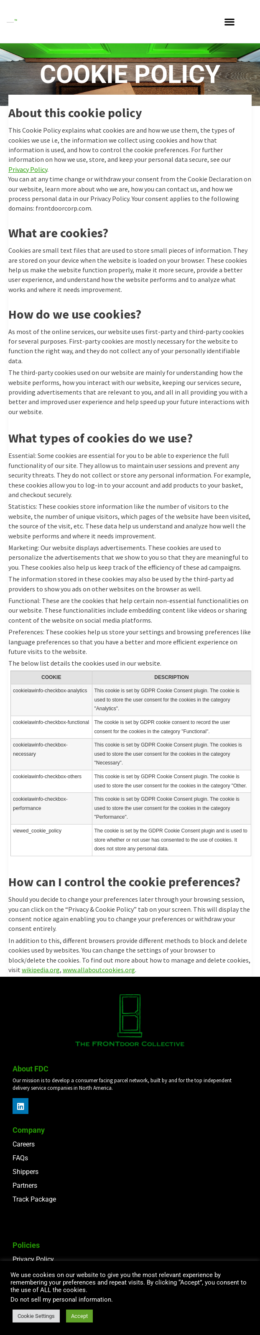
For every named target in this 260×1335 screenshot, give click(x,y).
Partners (25, 1185)
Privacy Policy (27, 169)
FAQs (20, 1158)
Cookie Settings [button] (36, 1316)
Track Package (34, 1199)
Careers (24, 1144)
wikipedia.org (41, 969)
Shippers (25, 1172)
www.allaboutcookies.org (99, 969)
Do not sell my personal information (60, 1299)
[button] (229, 21)
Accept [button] (79, 1316)
